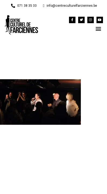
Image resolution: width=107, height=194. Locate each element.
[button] (98, 28)
